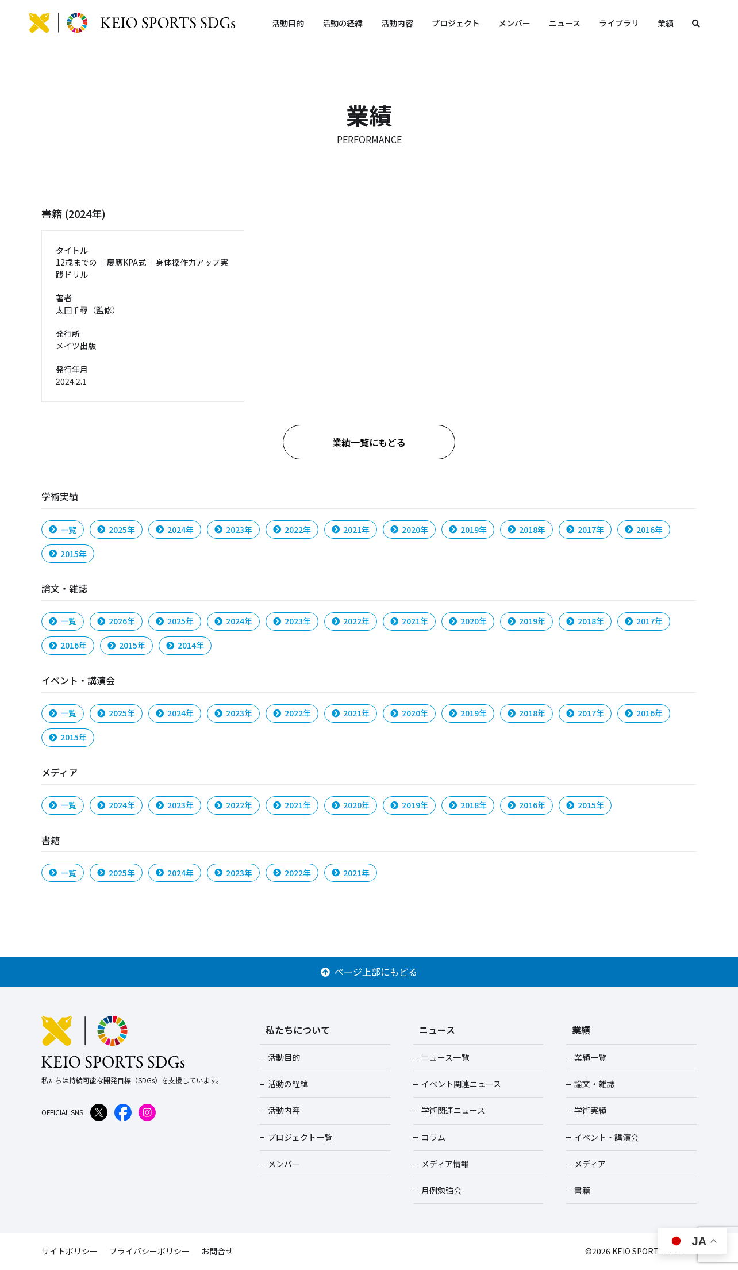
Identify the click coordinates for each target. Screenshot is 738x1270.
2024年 (175, 529)
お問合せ (217, 1251)
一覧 (62, 529)
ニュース (565, 23)
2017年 (585, 529)
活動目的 (288, 23)
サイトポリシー (69, 1251)
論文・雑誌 (594, 1083)
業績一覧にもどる (369, 442)
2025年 (116, 529)
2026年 (116, 621)
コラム (433, 1137)
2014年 (185, 645)
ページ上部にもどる (369, 972)
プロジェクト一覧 (300, 1137)
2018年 (526, 529)
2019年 (468, 529)
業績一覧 (590, 1057)
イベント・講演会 (606, 1137)
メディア (590, 1163)
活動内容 (397, 23)
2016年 (644, 529)
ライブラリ (619, 23)
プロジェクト (456, 23)
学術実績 (590, 1110)
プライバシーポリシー (149, 1251)
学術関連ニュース (453, 1110)
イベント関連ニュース (461, 1083)
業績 (666, 23)
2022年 (292, 529)
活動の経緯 (342, 23)
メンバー (514, 23)
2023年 (233, 529)
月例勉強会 (441, 1190)
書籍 (582, 1190)
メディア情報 (445, 1163)
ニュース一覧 (445, 1057)
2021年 (351, 529)
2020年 (409, 529)
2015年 (68, 553)
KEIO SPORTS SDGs (132, 23)
